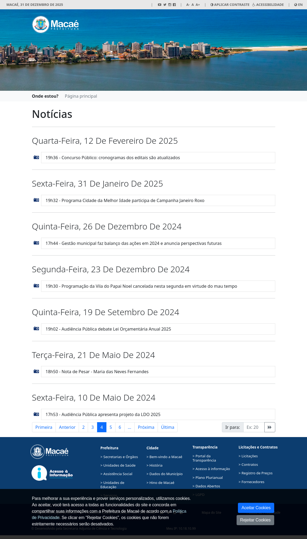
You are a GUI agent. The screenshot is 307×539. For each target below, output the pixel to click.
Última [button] (167, 427)
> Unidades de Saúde (118, 465)
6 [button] (120, 427)
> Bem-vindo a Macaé (164, 456)
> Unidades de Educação (112, 484)
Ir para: (232, 427)
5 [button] (111, 427)
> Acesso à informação (211, 468)
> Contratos (248, 464)
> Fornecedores (251, 481)
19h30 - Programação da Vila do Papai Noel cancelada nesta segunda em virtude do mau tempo (141, 286)
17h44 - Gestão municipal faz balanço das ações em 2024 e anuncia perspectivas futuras (134, 243)
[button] (36, 157)
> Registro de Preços (255, 473)
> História (154, 465)
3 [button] (92, 427)
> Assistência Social (117, 473)
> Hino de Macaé (160, 482)
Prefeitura (109, 448)
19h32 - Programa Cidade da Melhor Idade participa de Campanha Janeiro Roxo (125, 200)
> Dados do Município (164, 473)
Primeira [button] (44, 427)
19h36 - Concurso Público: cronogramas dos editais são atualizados (113, 158)
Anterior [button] (67, 427)
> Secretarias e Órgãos (119, 456)
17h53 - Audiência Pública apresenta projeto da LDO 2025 (103, 414)
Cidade (152, 448)
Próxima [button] (146, 427)
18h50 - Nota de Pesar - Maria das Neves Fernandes (97, 372)
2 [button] (83, 427)
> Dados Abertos (206, 486)
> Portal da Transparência (204, 458)
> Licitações (248, 456)
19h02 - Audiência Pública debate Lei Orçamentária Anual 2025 (108, 329)
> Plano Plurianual (208, 477)
